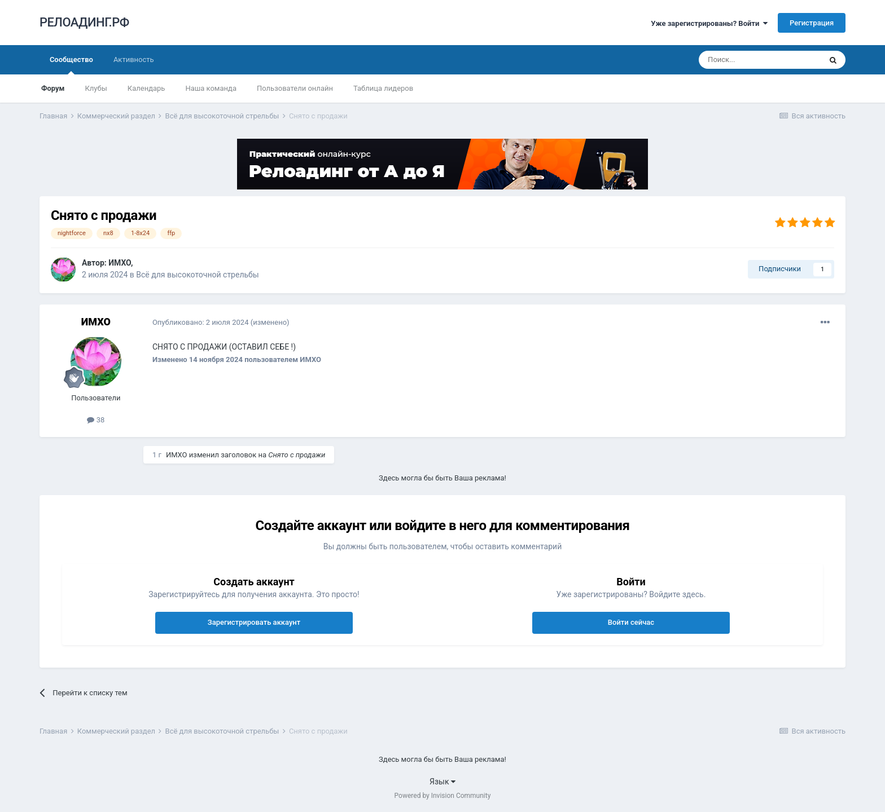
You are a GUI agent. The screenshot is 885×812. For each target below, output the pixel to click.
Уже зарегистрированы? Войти (709, 23)
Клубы (96, 88)
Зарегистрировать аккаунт (254, 622)
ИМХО (119, 262)
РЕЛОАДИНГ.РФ (84, 22)
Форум (53, 88)
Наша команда (210, 88)
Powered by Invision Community (443, 796)
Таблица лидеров (383, 88)
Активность (133, 59)
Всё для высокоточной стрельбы (197, 274)
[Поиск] (760, 60)
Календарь (146, 88)
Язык (442, 781)
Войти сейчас (631, 622)
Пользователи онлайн (295, 88)
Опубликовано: (200, 322)
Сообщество (71, 64)
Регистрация (812, 23)
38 (95, 420)
